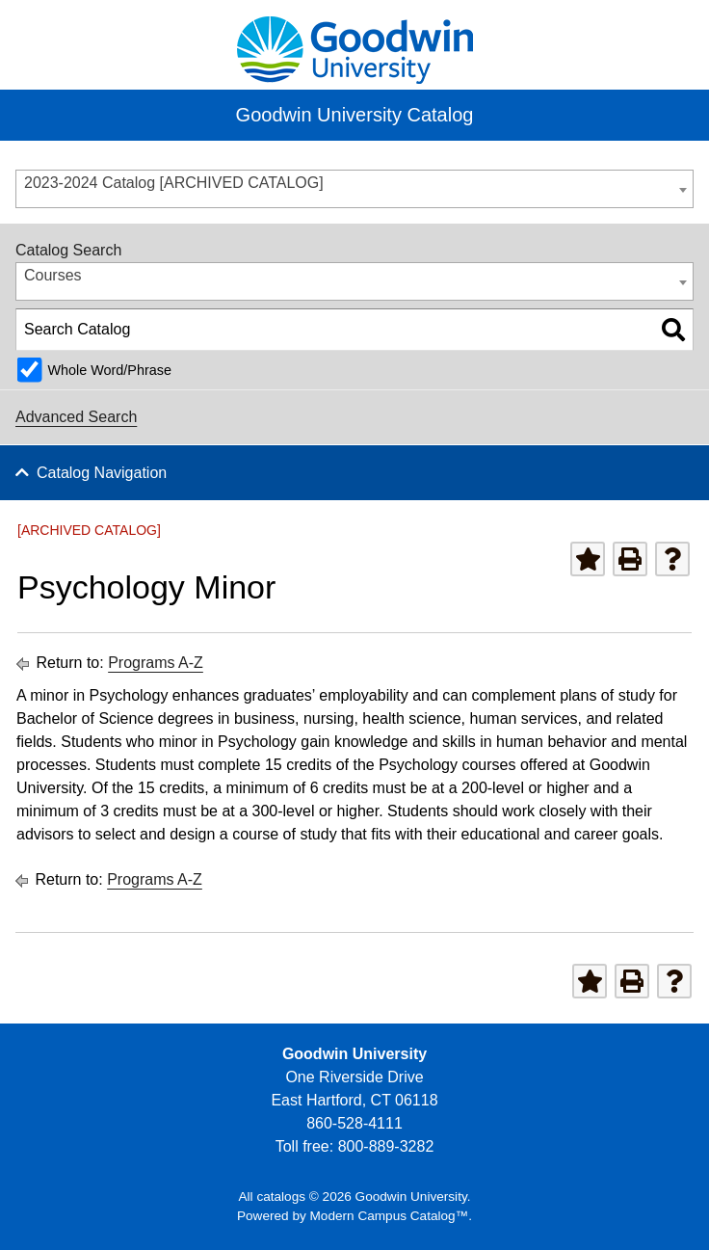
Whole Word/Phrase (109, 370)
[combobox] (354, 189)
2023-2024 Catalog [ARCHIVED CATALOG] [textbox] (174, 182)
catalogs (280, 1196)
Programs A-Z (155, 662)
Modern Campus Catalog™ (389, 1216)
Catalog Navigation (102, 473)
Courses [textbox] (53, 275)
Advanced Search (76, 417)
